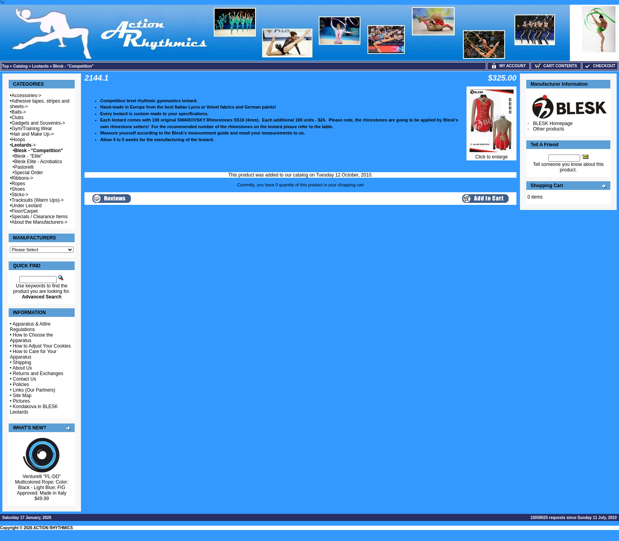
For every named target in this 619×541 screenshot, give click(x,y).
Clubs (17, 117)
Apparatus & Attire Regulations (30, 326)
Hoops (18, 139)
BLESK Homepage (553, 123)
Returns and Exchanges (38, 373)
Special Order (28, 172)
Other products (548, 129)
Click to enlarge (491, 155)
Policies (21, 384)
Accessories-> (26, 95)
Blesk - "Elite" (28, 156)
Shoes (18, 189)
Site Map (22, 395)
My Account (508, 66)
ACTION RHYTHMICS (53, 528)
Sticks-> (19, 194)
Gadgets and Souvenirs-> (38, 123)
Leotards (40, 66)
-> (23, 145)
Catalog (20, 66)
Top (5, 66)
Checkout (599, 66)
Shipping (22, 362)
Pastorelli (23, 167)
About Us (22, 368)
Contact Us (24, 379)
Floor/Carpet (24, 211)
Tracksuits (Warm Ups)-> (37, 200)
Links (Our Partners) (34, 390)
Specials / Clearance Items (39, 216)
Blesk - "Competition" (73, 66)
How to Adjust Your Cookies (42, 346)
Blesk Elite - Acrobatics (38, 161)
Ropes (18, 183)
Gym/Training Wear (31, 128)
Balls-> (18, 112)
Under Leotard (26, 205)
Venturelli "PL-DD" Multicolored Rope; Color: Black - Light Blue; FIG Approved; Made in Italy (41, 485)
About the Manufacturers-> (39, 222)
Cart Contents (556, 66)
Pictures (21, 401)
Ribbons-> (22, 178)
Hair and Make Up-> (32, 134)
